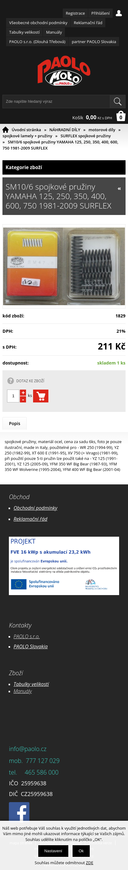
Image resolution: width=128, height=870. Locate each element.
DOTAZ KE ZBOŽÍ (30, 380)
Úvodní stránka (26, 129)
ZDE (89, 862)
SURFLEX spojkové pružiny (86, 136)
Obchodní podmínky (35, 508)
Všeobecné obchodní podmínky (38, 22)
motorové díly (101, 129)
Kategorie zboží (64, 167)
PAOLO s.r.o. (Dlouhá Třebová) (37, 41)
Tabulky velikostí (24, 32)
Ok (81, 851)
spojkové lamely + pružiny (27, 136)
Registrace (75, 13)
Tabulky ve (24, 684)
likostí (42, 684)
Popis (14, 423)
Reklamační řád (88, 22)
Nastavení (53, 851)
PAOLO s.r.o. (26, 636)
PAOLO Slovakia (30, 646)
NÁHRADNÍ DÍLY (64, 129)
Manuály (54, 32)
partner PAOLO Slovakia (94, 41)
